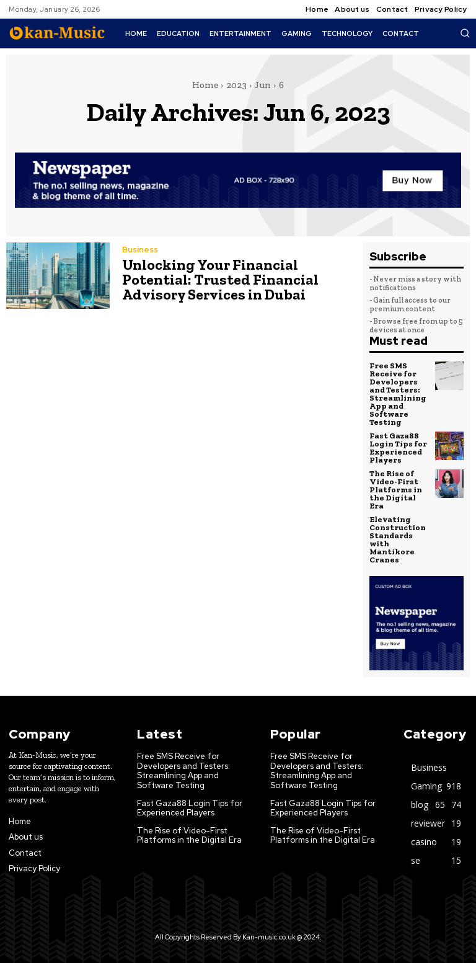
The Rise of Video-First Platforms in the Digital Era (395, 489)
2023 (236, 85)
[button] (465, 33)
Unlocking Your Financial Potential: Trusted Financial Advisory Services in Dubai (220, 279)
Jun (263, 85)
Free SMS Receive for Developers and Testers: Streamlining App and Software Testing (397, 394)
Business (140, 250)
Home (205, 85)
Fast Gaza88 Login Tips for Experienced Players (398, 447)
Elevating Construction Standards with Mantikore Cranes (397, 539)
